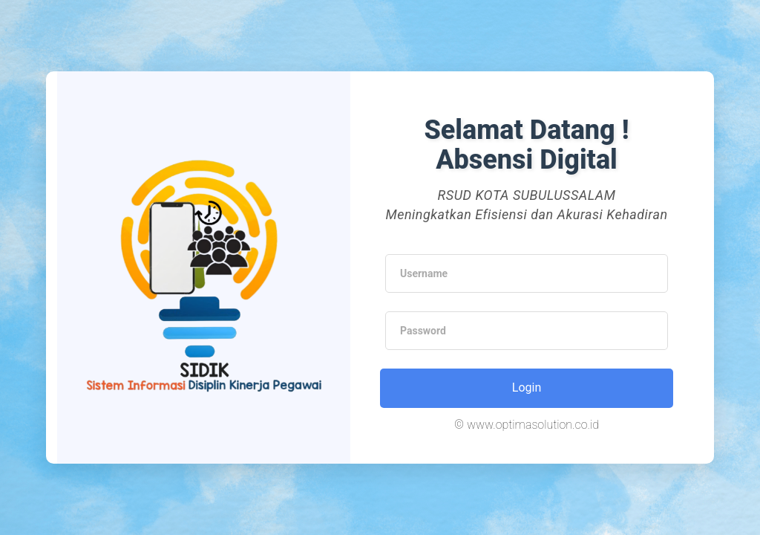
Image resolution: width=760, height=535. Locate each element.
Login (526, 387)
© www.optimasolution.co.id (526, 425)
